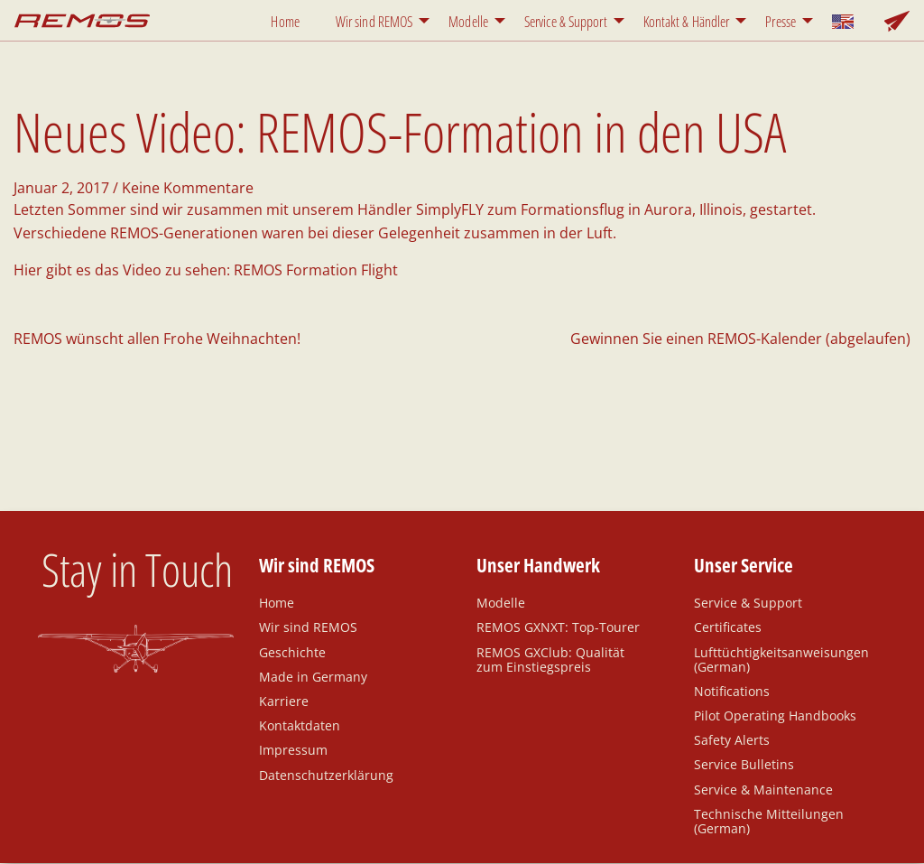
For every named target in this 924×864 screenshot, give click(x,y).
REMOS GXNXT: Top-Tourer (558, 626)
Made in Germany (313, 676)
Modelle (468, 22)
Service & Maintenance (763, 789)
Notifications (732, 691)
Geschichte (292, 652)
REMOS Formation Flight (316, 270)
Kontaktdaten (299, 725)
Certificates (728, 626)
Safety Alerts (732, 739)
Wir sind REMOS (374, 22)
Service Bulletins (744, 764)
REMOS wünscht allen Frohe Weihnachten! (157, 338)
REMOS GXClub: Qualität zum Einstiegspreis (550, 659)
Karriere (284, 700)
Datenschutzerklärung (326, 774)
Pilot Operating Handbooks (775, 715)
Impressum (293, 749)
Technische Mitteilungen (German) (769, 820)
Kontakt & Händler (686, 22)
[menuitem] (288, 20)
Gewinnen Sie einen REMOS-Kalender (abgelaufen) (740, 338)
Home (285, 22)
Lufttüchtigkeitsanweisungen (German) (781, 659)
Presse (780, 22)
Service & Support (565, 22)
